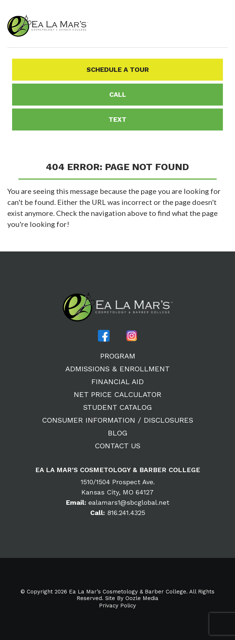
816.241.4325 (117, 512)
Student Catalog (117, 407)
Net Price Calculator (117, 394)
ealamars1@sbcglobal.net (117, 502)
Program (117, 356)
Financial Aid (117, 381)
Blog (117, 433)
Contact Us (117, 445)
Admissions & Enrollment (117, 368)
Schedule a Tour (118, 69)
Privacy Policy (117, 605)
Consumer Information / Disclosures (117, 420)
